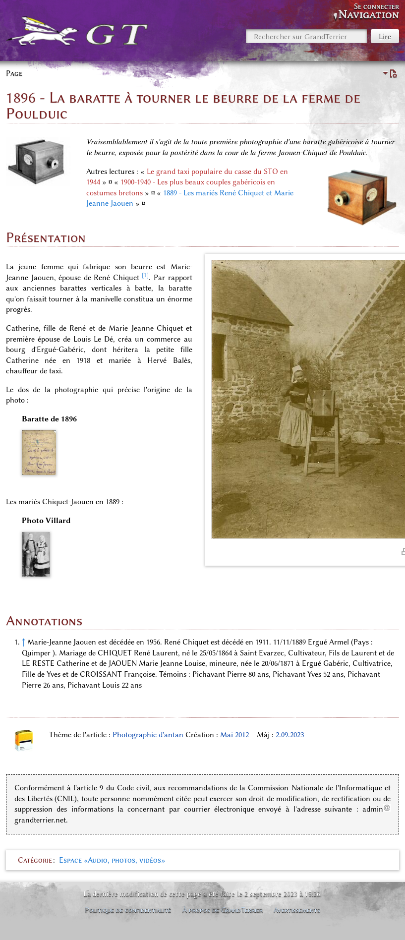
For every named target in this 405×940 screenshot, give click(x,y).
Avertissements (297, 909)
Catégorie (35, 860)
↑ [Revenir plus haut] (23, 642)
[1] (145, 275)
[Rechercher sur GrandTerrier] (306, 36)
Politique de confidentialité (128, 909)
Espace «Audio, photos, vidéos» (112, 860)
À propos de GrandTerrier (222, 909)
